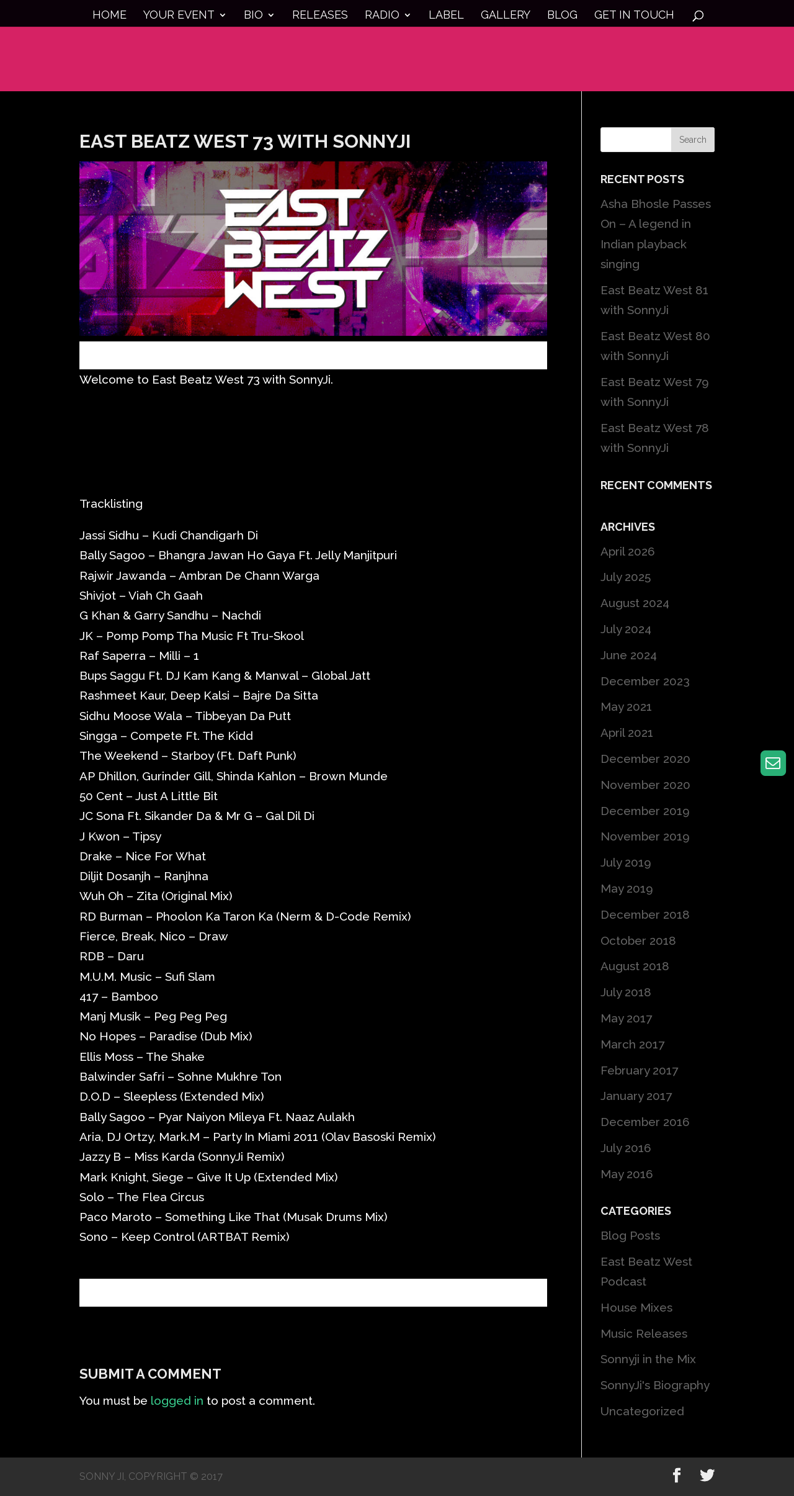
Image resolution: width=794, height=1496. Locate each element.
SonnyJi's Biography (655, 1385)
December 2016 (645, 1122)
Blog (562, 16)
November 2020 (645, 784)
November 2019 (645, 836)
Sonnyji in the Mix (648, 1359)
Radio (382, 16)
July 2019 (625, 862)
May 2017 (626, 1018)
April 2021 (626, 732)
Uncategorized (642, 1411)
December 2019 (645, 811)
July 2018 (625, 992)
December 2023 (645, 681)
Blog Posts (630, 1235)
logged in (177, 1400)
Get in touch (634, 16)
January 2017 (636, 1095)
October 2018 (638, 940)
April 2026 (627, 551)
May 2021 (626, 706)
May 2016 (626, 1174)
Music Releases (643, 1333)
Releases (320, 16)
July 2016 (625, 1148)
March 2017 (632, 1044)
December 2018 (645, 914)
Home (109, 16)
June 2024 (628, 655)
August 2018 (634, 966)
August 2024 (634, 603)
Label (446, 16)
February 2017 (639, 1070)
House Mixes (636, 1307)
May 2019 (626, 888)
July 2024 (625, 629)
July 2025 (625, 577)
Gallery (505, 16)
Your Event (179, 16)
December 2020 (645, 758)
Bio (253, 16)
